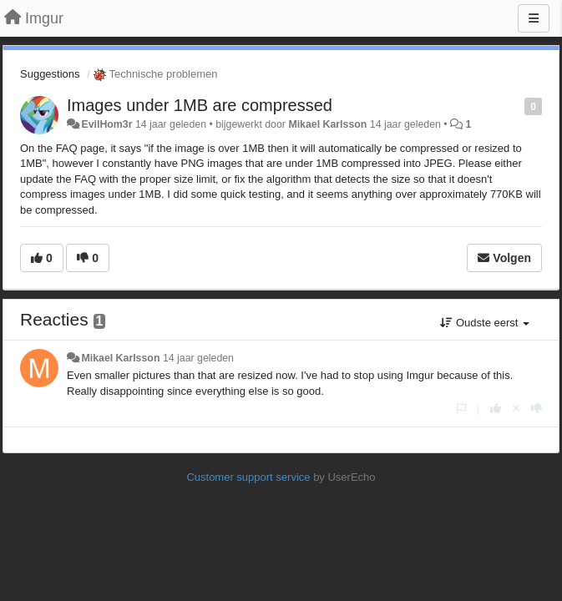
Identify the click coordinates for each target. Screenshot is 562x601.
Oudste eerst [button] (484, 322)
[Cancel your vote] (516, 408)
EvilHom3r (106, 124)
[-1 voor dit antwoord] (536, 408)
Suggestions (50, 74)
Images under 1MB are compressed (199, 105)
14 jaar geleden (198, 358)
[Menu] (533, 18)
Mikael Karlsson (327, 124)
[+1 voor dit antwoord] (495, 408)
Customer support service (248, 477)
